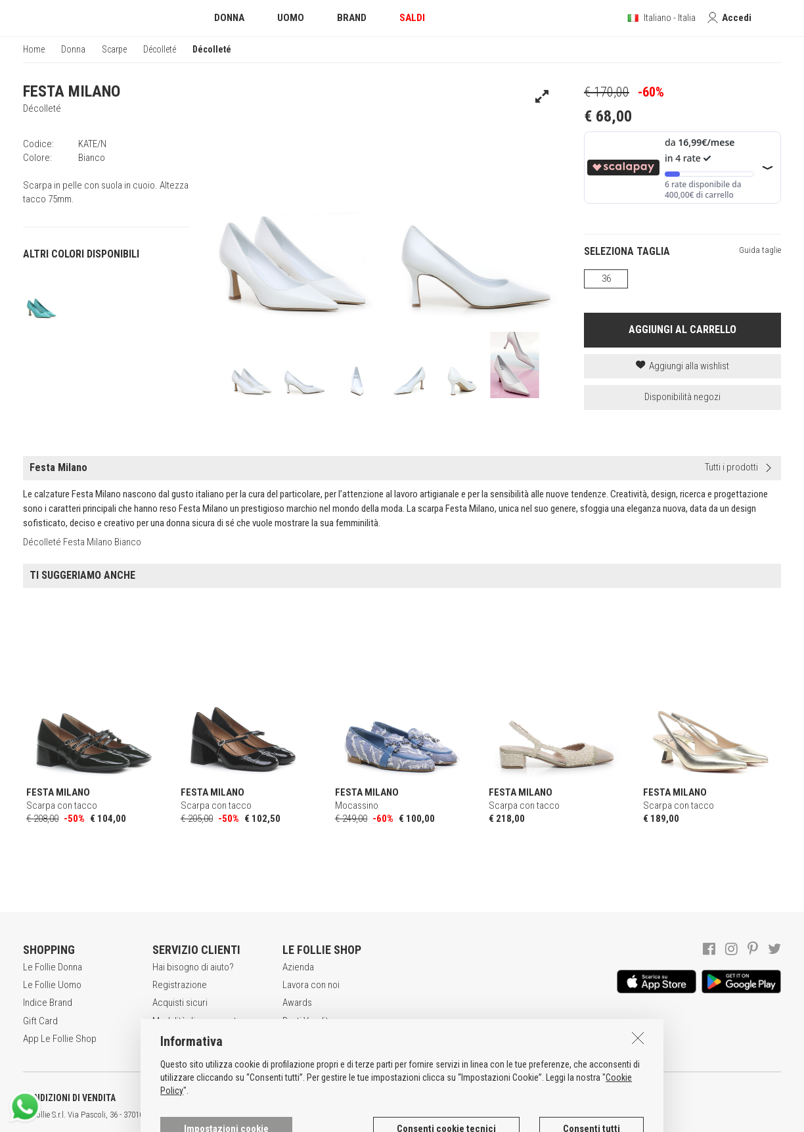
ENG (466, 1115)
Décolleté (159, 49)
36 (606, 278)
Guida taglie (760, 250)
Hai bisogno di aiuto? (193, 967)
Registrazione (179, 985)
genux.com (421, 1115)
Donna (73, 49)
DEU (482, 1115)
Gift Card (40, 1021)
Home (34, 49)
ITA (451, 1115)
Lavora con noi (311, 985)
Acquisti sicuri (180, 1002)
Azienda (298, 967)
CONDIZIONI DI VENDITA (69, 1098)
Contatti (297, 1039)
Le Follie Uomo (52, 985)
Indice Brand (47, 1002)
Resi (160, 1039)
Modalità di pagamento (197, 1021)
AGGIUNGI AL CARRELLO (682, 329)
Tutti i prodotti (731, 467)
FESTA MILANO (71, 91)
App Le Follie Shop (60, 1039)
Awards (297, 1002)
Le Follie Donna (52, 967)
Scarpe (114, 49)
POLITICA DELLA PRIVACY (203, 1098)
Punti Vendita (307, 1021)
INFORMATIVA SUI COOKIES (345, 1098)
